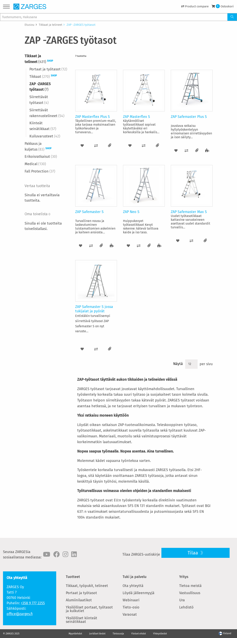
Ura (182, 600)
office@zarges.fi (20, 614)
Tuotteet (73, 577)
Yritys (183, 577)
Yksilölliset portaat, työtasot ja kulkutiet (89, 609)
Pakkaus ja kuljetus (38, 146)
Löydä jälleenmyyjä (138, 593)
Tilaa (193, 553)
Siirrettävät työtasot (39, 100)
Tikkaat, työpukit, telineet (87, 586)
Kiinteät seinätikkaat (42, 126)
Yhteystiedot (160, 633)
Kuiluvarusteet (44, 136)
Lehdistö (186, 607)
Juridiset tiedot (97, 633)
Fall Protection (40, 171)
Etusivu (29, 25)
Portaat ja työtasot (48, 69)
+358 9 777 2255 (33, 603)
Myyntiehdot (75, 633)
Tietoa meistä (190, 586)
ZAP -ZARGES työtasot (40, 87)
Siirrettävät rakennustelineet (46, 113)
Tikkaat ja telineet (50, 25)
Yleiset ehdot (138, 633)
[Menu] (6, 7)
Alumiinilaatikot (79, 600)
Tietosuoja (118, 633)
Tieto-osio (131, 607)
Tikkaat (43, 76)
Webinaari (131, 600)
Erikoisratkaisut (41, 156)
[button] (82, 145)
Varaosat (130, 614)
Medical (35, 164)
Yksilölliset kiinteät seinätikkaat (81, 620)
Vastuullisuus (189, 593)
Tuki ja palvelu (134, 577)
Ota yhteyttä (133, 586)
